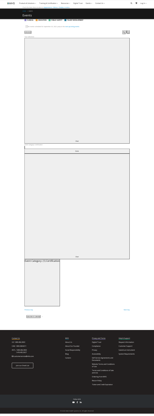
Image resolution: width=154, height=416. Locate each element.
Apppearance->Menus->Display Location (57, 7)
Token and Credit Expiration (102, 384)
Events (31, 11)
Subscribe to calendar (33, 316)
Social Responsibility (72, 350)
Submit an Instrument (127, 350)
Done (77, 151)
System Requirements (127, 354)
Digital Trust (96, 342)
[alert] (77, 26)
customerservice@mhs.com (24, 356)
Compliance (96, 346)
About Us (68, 342)
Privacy (94, 350)
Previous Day (28, 310)
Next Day (127, 310)
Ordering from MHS (99, 377)
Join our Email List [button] (22, 365)
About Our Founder (72, 346)
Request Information (126, 342)
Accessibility (96, 354)
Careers (68, 358)
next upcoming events (72, 26)
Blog (67, 354)
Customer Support (125, 346)
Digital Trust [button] (78, 3)
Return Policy (97, 381)
